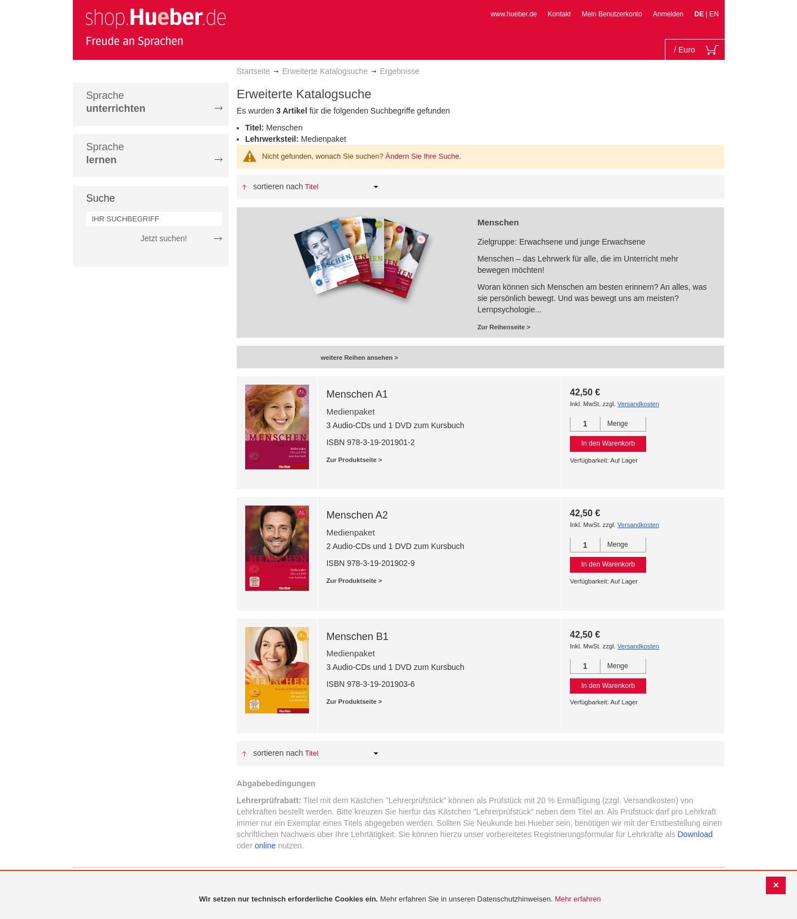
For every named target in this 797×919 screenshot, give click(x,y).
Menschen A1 (357, 394)
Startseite (253, 71)
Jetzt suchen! (164, 238)
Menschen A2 (357, 515)
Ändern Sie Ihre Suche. (423, 156)
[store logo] (155, 27)
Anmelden (668, 14)
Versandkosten (638, 403)
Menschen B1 (357, 636)
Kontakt (559, 14)
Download (695, 834)
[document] (400, 899)
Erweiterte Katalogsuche (325, 71)
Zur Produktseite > (354, 459)
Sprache (116, 102)
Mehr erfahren (578, 899)
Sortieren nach (278, 186)
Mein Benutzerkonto (612, 14)
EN (714, 14)
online (265, 845)
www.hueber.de (513, 14)
